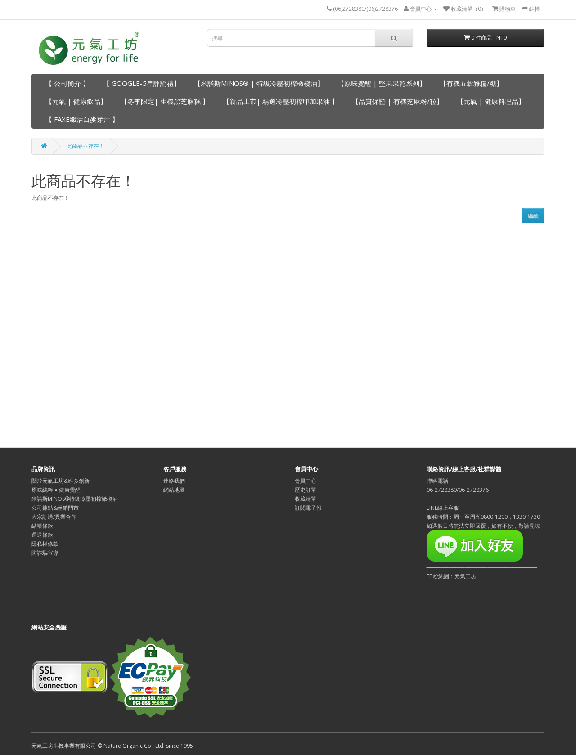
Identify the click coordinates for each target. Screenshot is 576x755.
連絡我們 (174, 481)
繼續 (533, 216)
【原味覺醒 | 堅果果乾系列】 (382, 83)
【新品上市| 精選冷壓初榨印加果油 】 (280, 101)
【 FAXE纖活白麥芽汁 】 (82, 119)
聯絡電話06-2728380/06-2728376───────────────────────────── (482, 490)
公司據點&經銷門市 (55, 508)
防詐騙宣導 (45, 553)
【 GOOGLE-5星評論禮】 (141, 83)
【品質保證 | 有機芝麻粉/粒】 (397, 101)
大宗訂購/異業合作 (54, 517)
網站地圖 (174, 490)
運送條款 (42, 535)
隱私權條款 (45, 544)
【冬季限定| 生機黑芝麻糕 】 (165, 101)
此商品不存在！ (85, 146)
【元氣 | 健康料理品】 (491, 101)
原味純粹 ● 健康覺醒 (56, 490)
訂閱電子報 (308, 508)
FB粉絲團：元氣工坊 (451, 576)
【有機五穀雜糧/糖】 (471, 83)
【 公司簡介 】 (67, 83)
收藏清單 (305, 499)
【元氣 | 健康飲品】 (76, 101)
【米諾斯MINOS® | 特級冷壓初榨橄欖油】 (259, 83)
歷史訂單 (305, 490)
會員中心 (305, 481)
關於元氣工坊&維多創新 (61, 481)
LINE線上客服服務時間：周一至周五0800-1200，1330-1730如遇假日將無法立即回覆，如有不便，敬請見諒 (483, 517)
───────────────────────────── (482, 567)
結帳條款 (42, 526)
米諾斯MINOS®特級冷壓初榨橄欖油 (75, 499)
